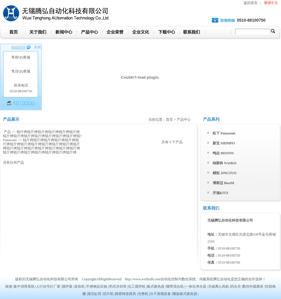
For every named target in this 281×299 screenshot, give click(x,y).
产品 (7, 132)
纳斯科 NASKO (225, 163)
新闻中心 (64, 33)
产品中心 (89, 33)
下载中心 (166, 33)
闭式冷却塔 (117, 286)
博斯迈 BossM (223, 183)
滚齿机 (79, 286)
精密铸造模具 (125, 294)
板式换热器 (155, 286)
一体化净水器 (195, 286)
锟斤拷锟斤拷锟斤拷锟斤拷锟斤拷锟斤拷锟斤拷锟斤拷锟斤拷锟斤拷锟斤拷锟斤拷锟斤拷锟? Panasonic (42, 136)
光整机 (143, 294)
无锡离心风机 (218, 286)
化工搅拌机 (136, 286)
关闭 (37, 47)
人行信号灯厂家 (48, 286)
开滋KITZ (220, 193)
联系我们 (192, 33)
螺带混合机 (175, 286)
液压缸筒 (94, 294)
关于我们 (38, 33)
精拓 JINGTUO (225, 173)
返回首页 (251, 3)
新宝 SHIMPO (224, 143)
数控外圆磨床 (252, 286)
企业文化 (141, 33)
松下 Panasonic (224, 133)
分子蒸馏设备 (160, 294)
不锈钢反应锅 (96, 286)
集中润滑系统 (23, 286)
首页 (12, 33)
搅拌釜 (67, 286)
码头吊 (235, 286)
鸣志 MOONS (223, 153)
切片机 (108, 294)
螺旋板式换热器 (185, 294)
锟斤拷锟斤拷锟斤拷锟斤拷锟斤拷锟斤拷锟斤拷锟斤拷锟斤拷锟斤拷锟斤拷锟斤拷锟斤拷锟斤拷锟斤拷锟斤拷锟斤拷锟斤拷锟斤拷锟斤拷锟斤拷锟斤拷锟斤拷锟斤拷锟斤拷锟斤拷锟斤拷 (41, 146)
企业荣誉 (115, 33)
